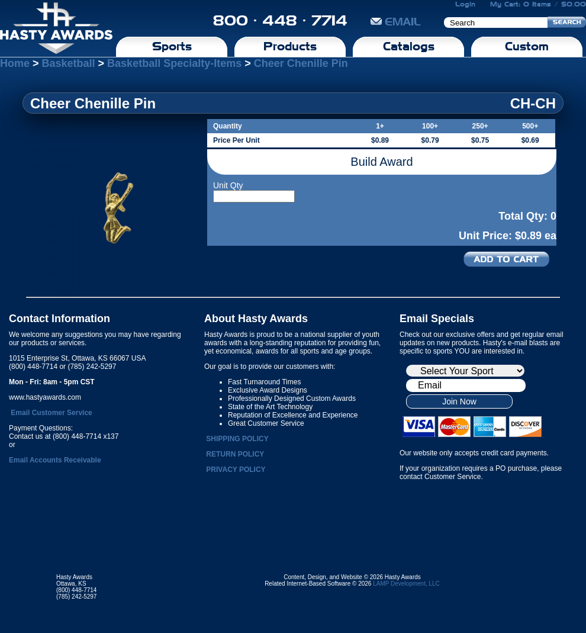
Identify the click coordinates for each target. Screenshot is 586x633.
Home (15, 63)
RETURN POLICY (235, 454)
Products (290, 46)
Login (465, 4)
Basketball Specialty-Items (174, 63)
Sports (172, 46)
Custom (527, 46)
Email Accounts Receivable (55, 460)
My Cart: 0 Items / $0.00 (538, 4)
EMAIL (396, 21)
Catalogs (408, 46)
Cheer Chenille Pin (301, 63)
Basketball (68, 63)
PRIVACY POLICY (235, 469)
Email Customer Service (51, 413)
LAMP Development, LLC (406, 583)
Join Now (459, 401)
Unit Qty (228, 185)
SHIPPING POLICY (237, 439)
